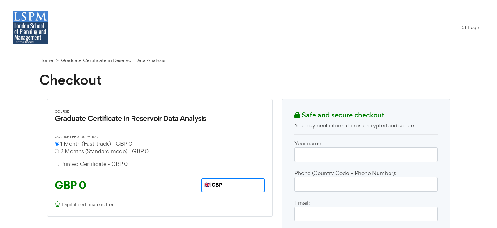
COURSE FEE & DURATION (77, 137)
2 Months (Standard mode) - (104, 151)
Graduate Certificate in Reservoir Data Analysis (113, 60)
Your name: (308, 143)
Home (46, 60)
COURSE (62, 111)
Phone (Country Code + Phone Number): (345, 173)
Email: (302, 202)
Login (471, 27)
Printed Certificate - (94, 164)
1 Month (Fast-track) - (96, 143)
